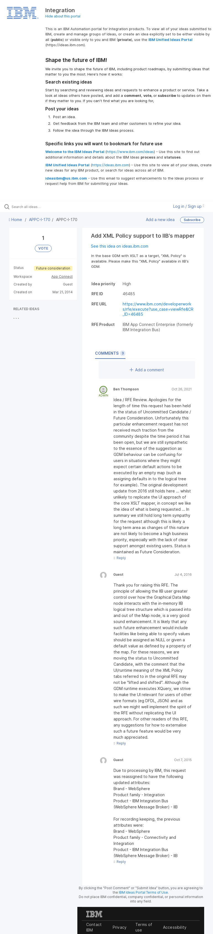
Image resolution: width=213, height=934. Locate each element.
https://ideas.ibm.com (110, 165)
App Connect (62, 276)
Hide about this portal (62, 16)
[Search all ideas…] (37, 206)
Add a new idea (160, 219)
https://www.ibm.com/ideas (130, 151)
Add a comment (147, 369)
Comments (110, 353)
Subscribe (192, 220)
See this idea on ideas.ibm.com (119, 246)
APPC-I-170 (39, 219)
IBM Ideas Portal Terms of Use (143, 892)
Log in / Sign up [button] (188, 206)
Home (16, 219)
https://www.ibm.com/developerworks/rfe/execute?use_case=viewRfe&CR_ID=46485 (158, 309)
